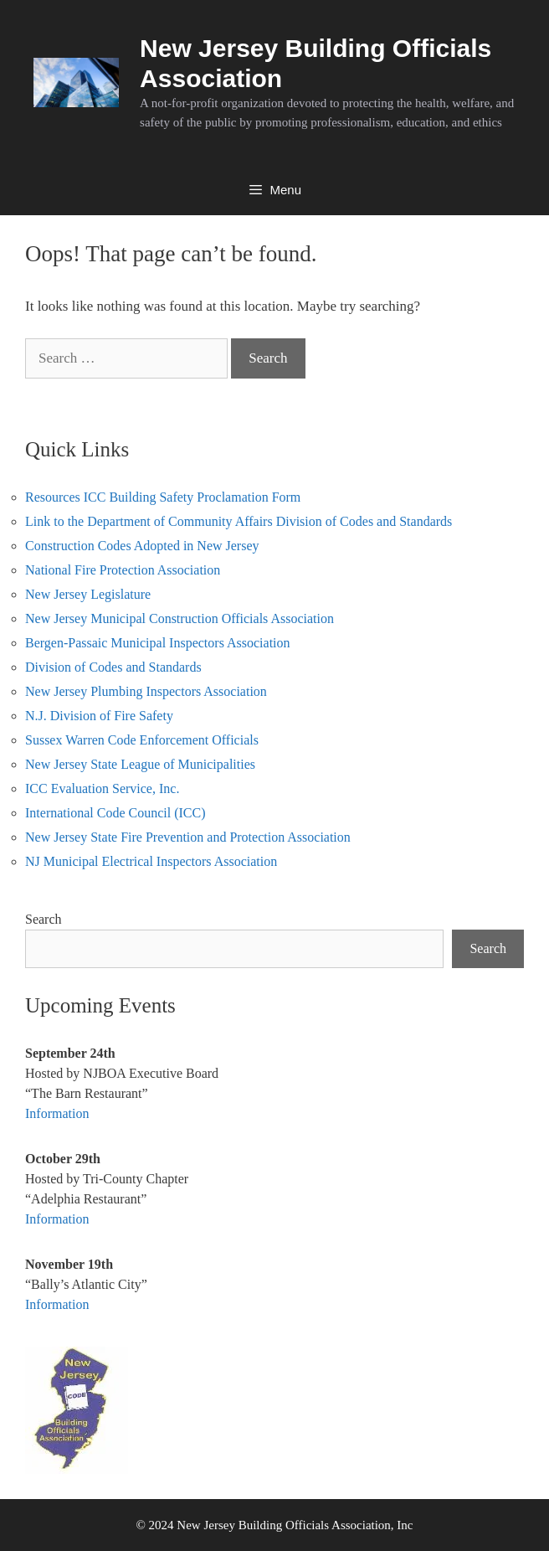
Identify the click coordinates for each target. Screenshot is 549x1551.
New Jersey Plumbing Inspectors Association (146, 691)
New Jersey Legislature (88, 594)
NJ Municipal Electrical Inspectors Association (151, 861)
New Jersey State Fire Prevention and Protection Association (188, 837)
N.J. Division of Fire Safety (99, 716)
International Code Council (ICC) (115, 813)
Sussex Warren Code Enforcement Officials (142, 740)
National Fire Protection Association (122, 570)
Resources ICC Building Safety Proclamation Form (162, 497)
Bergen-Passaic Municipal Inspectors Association (157, 643)
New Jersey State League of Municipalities (140, 764)
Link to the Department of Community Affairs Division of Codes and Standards (238, 521)
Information (57, 1113)
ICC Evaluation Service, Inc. (102, 788)
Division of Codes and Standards (113, 667)
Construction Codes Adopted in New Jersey (142, 545)
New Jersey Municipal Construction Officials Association (179, 618)
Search (43, 919)
